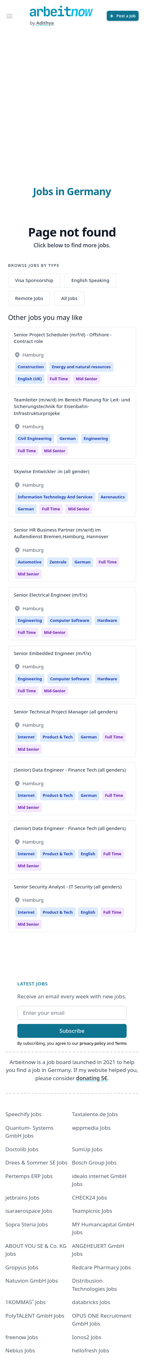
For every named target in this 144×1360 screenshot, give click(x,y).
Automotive (29, 562)
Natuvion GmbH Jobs (31, 1280)
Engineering (96, 438)
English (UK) (30, 379)
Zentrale (58, 562)
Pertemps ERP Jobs (29, 1176)
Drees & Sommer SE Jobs (36, 1162)
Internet (26, 737)
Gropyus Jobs (22, 1267)
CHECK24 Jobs (89, 1197)
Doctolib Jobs (21, 1149)
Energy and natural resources (81, 367)
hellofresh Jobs (90, 1350)
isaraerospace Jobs (28, 1210)
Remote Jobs (29, 298)
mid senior (87, 379)
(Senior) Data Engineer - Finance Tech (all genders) (70, 770)
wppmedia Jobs (91, 1127)
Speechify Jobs (23, 1114)
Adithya (45, 23)
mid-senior (54, 632)
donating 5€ (91, 1078)
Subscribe (71, 1030)
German (68, 438)
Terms (121, 1043)
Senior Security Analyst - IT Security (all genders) (68, 886)
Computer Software (69, 620)
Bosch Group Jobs (94, 1162)
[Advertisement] (72, 102)
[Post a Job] (123, 16)
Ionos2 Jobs (86, 1337)
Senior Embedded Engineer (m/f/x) (52, 653)
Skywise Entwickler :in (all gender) (52, 471)
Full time (59, 379)
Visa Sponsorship (34, 280)
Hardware (107, 620)
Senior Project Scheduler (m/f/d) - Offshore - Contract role (63, 337)
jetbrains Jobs (22, 1197)
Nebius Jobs (20, 1350)
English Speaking (90, 280)
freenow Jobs (21, 1337)
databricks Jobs (91, 1302)
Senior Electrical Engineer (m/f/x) (50, 595)
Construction (31, 367)
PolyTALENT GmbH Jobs (34, 1315)
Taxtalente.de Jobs (95, 1114)
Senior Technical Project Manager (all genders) (65, 711)
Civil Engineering (34, 438)
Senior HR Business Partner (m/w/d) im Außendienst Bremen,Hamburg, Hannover (61, 533)
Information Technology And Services (55, 497)
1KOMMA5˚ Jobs (25, 1302)
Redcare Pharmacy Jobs (101, 1267)
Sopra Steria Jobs (26, 1224)
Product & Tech (58, 737)
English (88, 854)
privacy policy (93, 1043)
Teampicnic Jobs (92, 1210)
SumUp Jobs (87, 1149)
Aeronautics (113, 497)
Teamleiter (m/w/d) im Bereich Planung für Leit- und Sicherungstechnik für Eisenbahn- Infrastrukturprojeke (72, 406)
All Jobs (69, 298)
